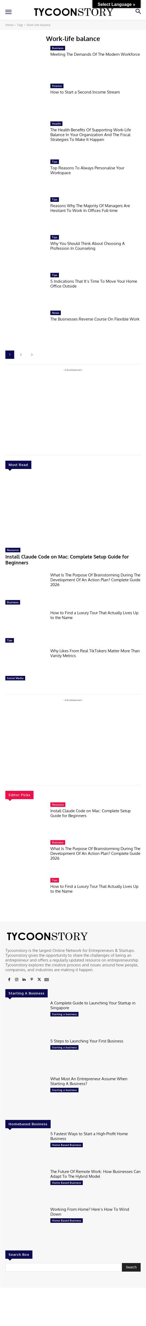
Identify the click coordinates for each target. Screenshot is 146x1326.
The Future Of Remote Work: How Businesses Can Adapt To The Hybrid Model (95, 1174)
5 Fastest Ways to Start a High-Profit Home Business (89, 1136)
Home (9, 25)
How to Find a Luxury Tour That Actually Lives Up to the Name (94, 615)
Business (12, 602)
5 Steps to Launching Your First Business (86, 1041)
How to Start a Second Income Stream (85, 92)
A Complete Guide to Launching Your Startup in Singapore (93, 1005)
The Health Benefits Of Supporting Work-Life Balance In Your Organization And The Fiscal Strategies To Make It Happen (90, 134)
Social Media (15, 678)
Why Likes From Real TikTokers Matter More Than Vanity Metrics (95, 653)
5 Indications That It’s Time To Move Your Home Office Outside (93, 284)
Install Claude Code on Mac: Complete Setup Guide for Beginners (67, 559)
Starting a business (64, 1014)
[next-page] (31, 355)
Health (56, 123)
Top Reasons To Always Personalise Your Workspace (87, 170)
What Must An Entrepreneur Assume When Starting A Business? (89, 1081)
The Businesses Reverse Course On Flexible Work (95, 319)
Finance (57, 86)
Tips (9, 640)
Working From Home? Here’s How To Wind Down (89, 1212)
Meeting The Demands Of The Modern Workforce (95, 54)
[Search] (131, 1267)
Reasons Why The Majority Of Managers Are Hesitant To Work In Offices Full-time (90, 208)
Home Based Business (66, 1145)
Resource (13, 550)
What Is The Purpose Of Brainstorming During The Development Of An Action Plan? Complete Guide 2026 (95, 579)
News (55, 313)
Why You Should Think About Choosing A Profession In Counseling (87, 246)
